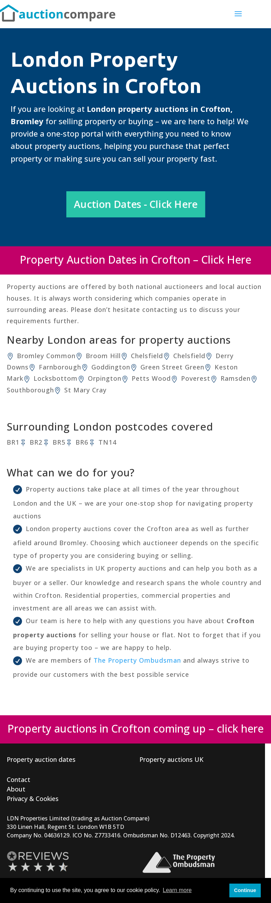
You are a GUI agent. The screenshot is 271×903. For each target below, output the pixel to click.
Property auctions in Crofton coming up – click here (135, 728)
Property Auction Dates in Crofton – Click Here (135, 259)
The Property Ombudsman (137, 660)
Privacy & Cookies (33, 798)
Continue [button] (245, 890)
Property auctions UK (171, 759)
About (16, 789)
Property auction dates (41, 759)
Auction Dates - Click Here (136, 204)
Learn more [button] (177, 890)
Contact (18, 779)
